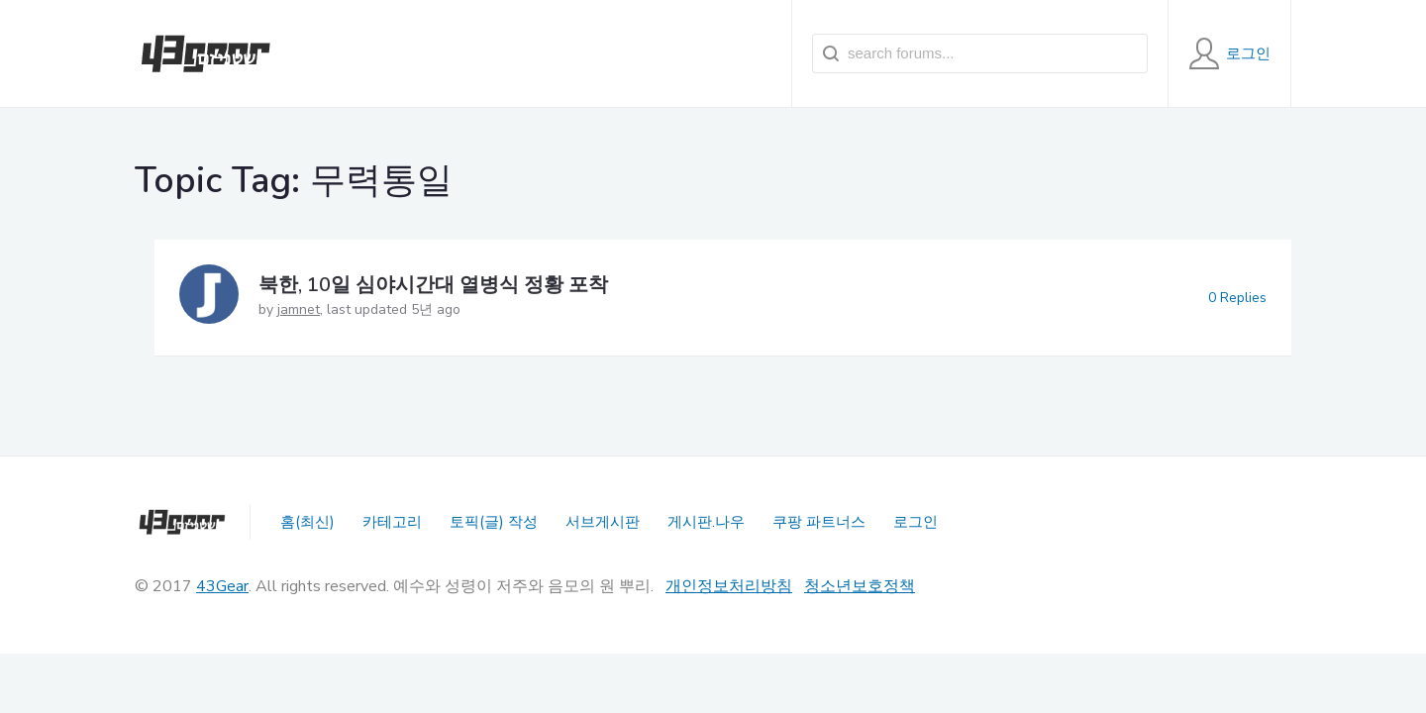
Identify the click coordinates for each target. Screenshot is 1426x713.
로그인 (915, 522)
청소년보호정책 (859, 586)
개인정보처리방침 (728, 586)
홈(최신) (307, 522)
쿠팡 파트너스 (819, 522)
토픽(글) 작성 (494, 522)
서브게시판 (602, 522)
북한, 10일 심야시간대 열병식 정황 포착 (433, 284)
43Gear (222, 586)
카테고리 (392, 522)
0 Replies (1237, 297)
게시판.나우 (706, 522)
